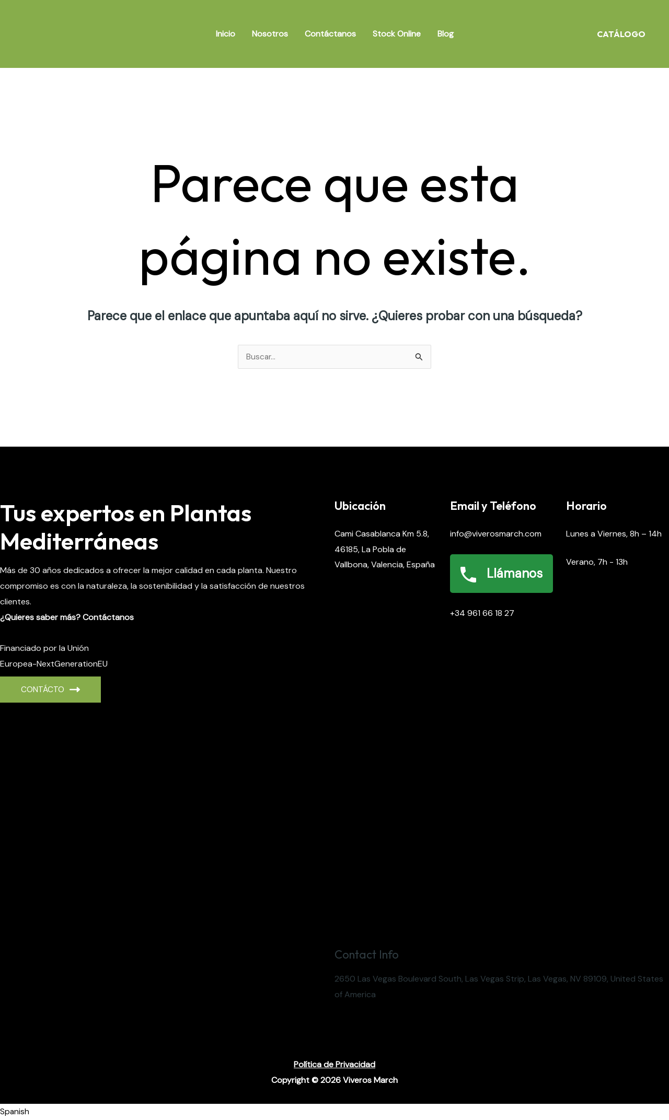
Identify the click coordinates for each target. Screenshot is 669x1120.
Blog (445, 33)
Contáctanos (330, 33)
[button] (334, 1112)
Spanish (15, 1111)
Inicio (225, 33)
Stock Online (397, 33)
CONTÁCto (50, 689)
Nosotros (270, 33)
